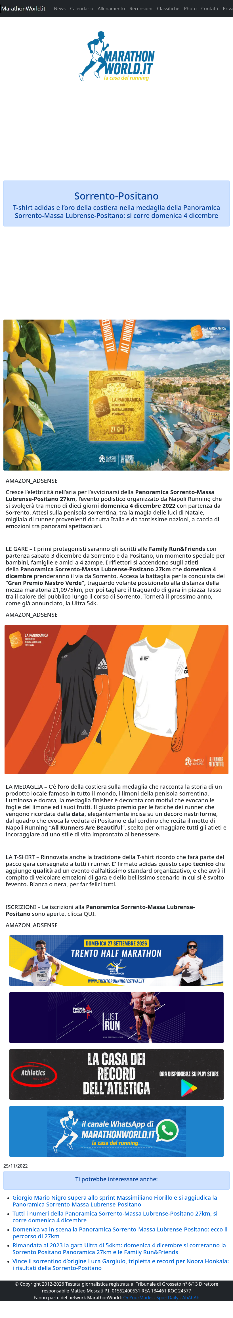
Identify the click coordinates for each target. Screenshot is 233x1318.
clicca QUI (81, 914)
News (60, 8)
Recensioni (140, 8)
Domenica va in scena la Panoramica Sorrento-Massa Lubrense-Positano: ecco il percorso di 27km (120, 1232)
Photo (190, 8)
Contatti (209, 8)
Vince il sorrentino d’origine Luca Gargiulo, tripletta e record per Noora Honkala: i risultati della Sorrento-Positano (120, 1264)
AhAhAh (190, 1297)
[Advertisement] (116, 134)
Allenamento (111, 8)
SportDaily (167, 1297)
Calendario (81, 8)
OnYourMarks (137, 1297)
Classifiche (168, 8)
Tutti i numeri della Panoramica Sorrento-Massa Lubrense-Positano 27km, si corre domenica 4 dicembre (115, 1217)
